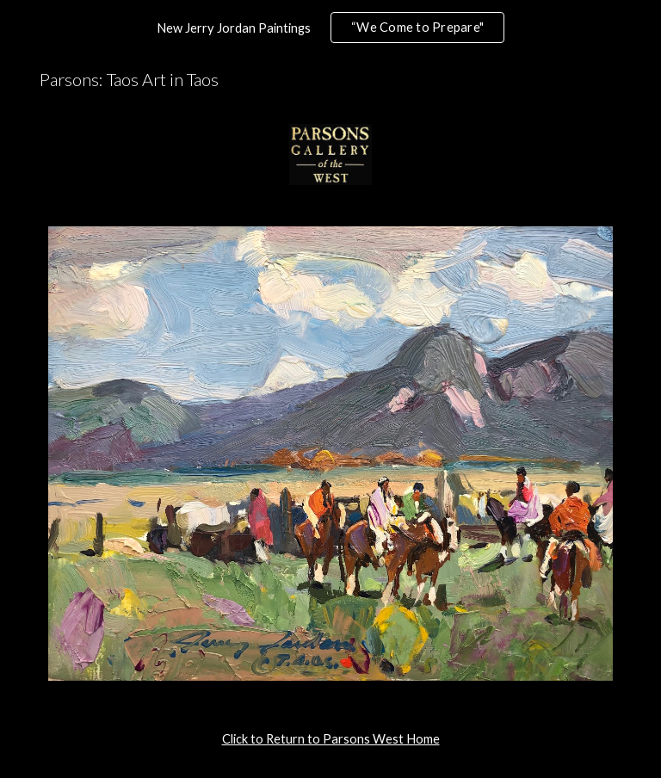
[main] (330, 739)
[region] (330, 27)
